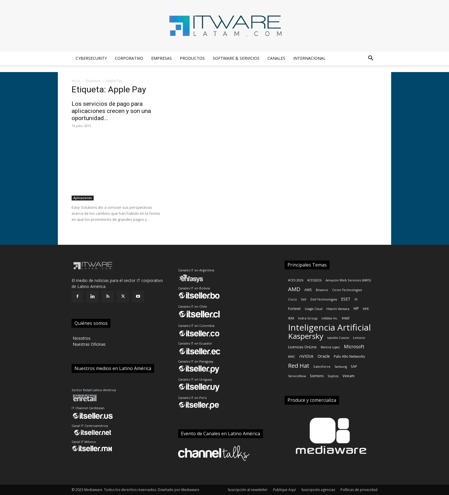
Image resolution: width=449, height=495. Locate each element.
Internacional (309, 58)
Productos (192, 58)
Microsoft (354, 347)
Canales (276, 58)
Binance (322, 290)
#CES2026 (314, 280)
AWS (308, 289)
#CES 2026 (295, 280)
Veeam (348, 375)
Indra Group (308, 318)
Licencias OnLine (302, 346)
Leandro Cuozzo (338, 338)
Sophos (333, 376)
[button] (370, 58)
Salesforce (321, 366)
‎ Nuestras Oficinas (89, 344)
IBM (291, 318)
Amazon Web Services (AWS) (348, 280)
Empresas (161, 58)
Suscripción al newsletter (248, 489)
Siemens (317, 375)
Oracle (324, 356)
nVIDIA (306, 356)
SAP (354, 366)
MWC (291, 357)
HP (356, 308)
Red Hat (298, 366)
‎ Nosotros (81, 338)
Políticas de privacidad (358, 489)
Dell (303, 299)
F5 (356, 299)
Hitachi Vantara (337, 309)
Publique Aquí (284, 489)
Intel (345, 318)
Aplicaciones (82, 198)
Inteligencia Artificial (329, 327)
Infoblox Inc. (330, 318)
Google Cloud (313, 309)
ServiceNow (297, 376)
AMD (294, 289)
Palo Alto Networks (349, 356)
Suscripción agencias (318, 489)
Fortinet (294, 308)
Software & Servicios (236, 58)
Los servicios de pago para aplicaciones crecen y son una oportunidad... (111, 111)
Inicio (76, 80)
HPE (366, 309)
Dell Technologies (323, 299)
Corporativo (129, 58)
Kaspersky (305, 336)
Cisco (292, 299)
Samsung (340, 367)
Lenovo (359, 337)
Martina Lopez (330, 347)
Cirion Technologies (347, 290)
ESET (345, 299)
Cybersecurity (91, 58)
